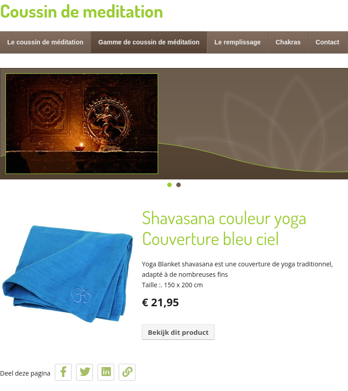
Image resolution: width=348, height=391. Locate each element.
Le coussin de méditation (45, 42)
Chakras (288, 42)
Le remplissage (237, 42)
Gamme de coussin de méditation (148, 42)
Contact (327, 42)
